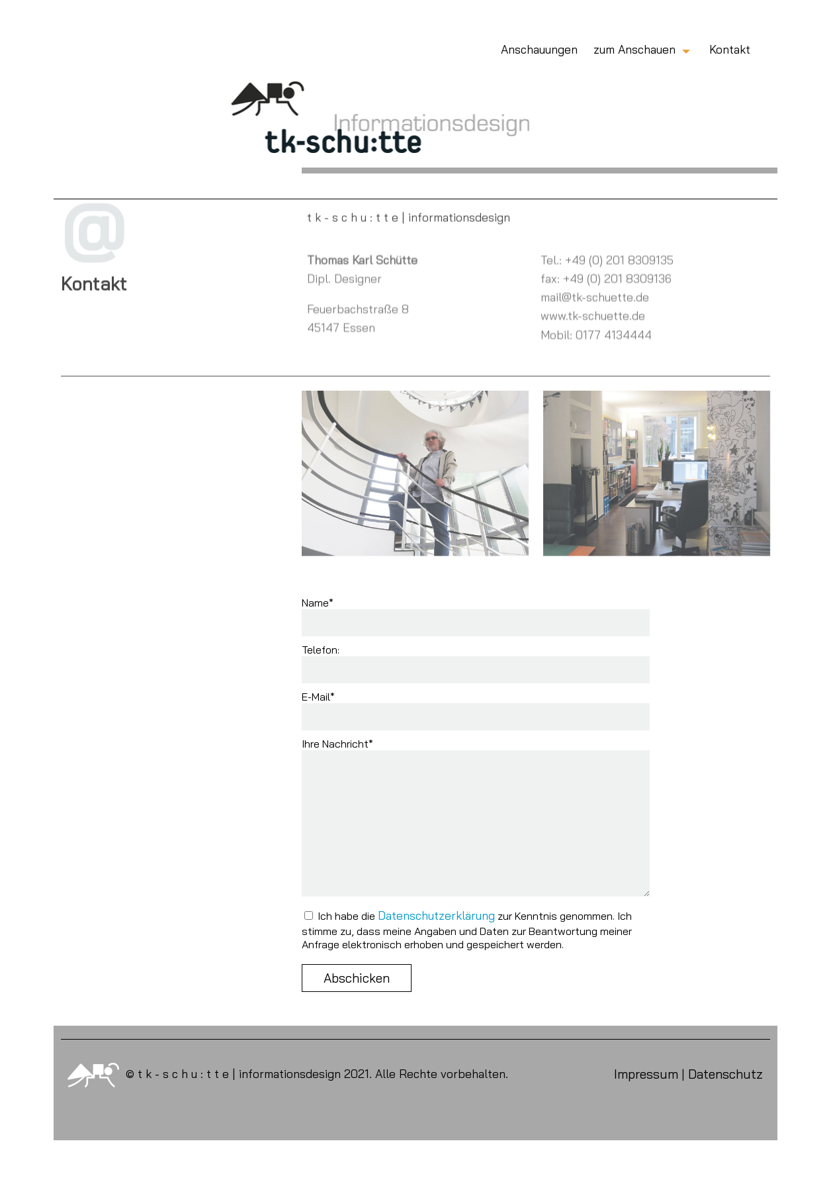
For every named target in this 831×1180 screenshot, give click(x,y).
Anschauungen (539, 49)
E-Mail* (318, 696)
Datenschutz (725, 1074)
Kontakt (729, 49)
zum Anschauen (634, 49)
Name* (317, 602)
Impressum (646, 1074)
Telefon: (320, 649)
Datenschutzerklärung (436, 915)
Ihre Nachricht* (337, 743)
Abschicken (357, 978)
